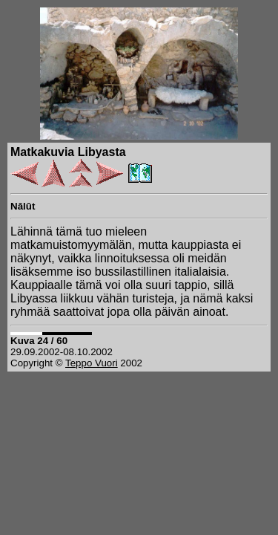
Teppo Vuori (91, 363)
